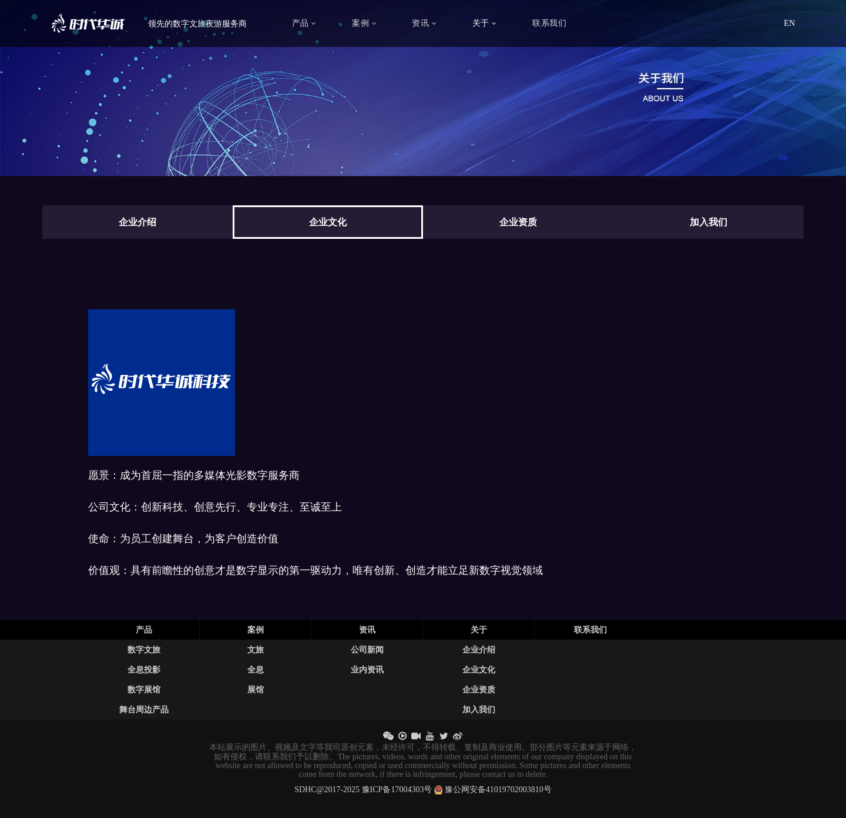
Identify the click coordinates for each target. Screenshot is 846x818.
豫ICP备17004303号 (397, 789)
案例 (364, 23)
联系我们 (549, 23)
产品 (304, 23)
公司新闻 (367, 649)
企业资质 (478, 689)
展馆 (255, 689)
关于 (484, 23)
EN (789, 23)
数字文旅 (143, 649)
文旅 (255, 649)
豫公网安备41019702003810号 (498, 789)
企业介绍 (478, 649)
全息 (255, 669)
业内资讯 (367, 669)
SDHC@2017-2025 (327, 789)
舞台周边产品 (144, 709)
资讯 (424, 23)
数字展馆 (143, 689)
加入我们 (478, 709)
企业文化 (478, 669)
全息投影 (143, 669)
